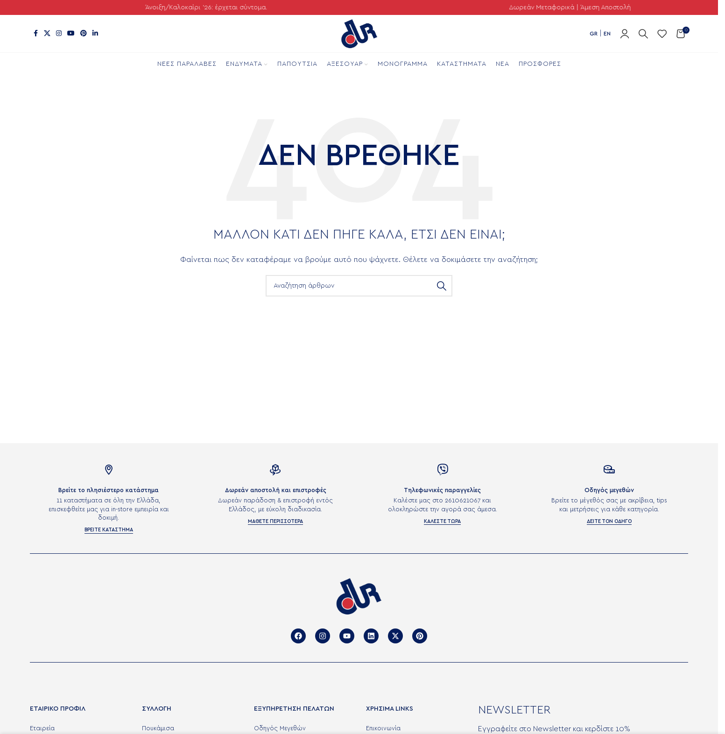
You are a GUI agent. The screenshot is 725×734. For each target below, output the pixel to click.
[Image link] (359, 595)
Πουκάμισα (158, 729)
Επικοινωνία (383, 729)
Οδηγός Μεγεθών (280, 729)
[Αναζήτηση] (643, 33)
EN (607, 33)
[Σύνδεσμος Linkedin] (95, 33)
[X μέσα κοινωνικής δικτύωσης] (47, 33)
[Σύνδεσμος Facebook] (35, 33)
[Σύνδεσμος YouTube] (70, 33)
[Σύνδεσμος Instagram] (58, 33)
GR (594, 33)
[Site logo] (358, 33)
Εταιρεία (42, 729)
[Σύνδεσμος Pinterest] (83, 33)
